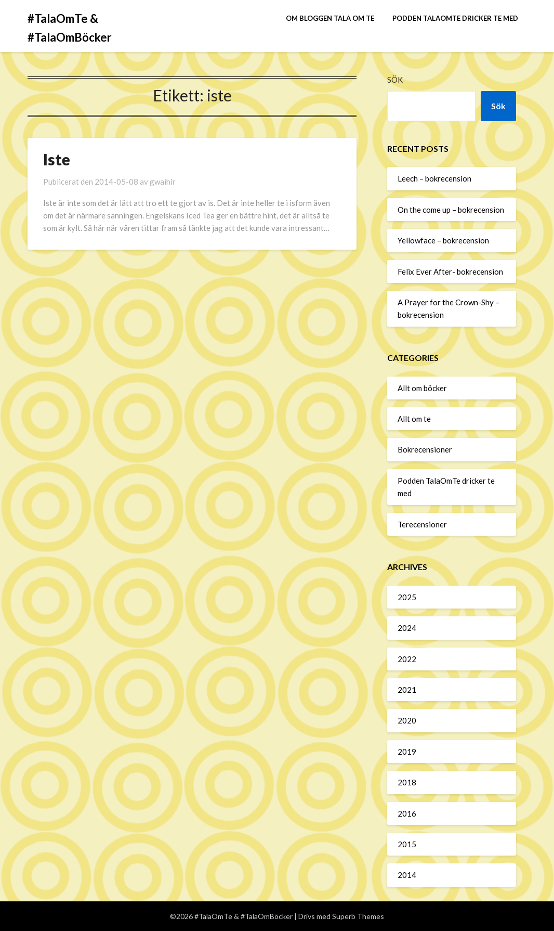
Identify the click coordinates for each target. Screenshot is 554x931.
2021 (407, 689)
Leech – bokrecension (434, 178)
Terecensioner (422, 524)
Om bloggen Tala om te (330, 18)
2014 (407, 875)
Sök (395, 79)
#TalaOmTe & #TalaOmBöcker (70, 27)
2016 (407, 813)
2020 (407, 720)
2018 (407, 782)
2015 (407, 844)
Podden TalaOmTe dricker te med (455, 18)
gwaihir (163, 181)
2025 (407, 597)
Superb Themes (358, 916)
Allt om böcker (422, 388)
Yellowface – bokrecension (443, 240)
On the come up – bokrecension (451, 209)
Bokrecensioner (425, 449)
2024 (407, 627)
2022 (407, 659)
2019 (407, 751)
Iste (56, 159)
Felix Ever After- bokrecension (450, 271)
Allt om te (414, 418)
